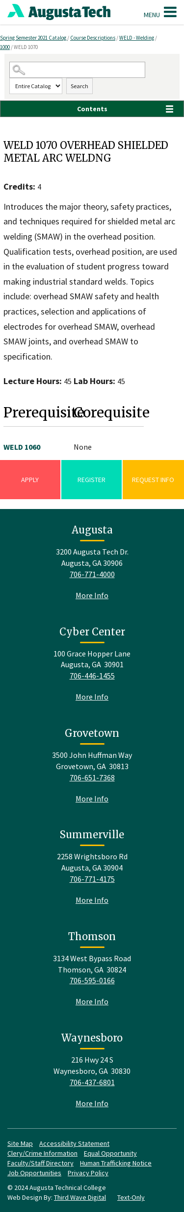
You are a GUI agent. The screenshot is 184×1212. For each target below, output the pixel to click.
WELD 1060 (21, 447)
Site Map (20, 1143)
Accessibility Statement (74, 1143)
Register (91, 479)
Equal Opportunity (110, 1153)
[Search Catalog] (77, 70)
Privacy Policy (88, 1172)
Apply (30, 479)
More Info (92, 595)
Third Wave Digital (80, 1197)
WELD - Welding (136, 37)
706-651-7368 (92, 777)
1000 (5, 47)
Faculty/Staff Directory (40, 1163)
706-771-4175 (92, 879)
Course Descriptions (92, 37)
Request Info (153, 479)
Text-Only (131, 1197)
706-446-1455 (92, 675)
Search (79, 86)
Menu (160, 11)
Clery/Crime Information (42, 1153)
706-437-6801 (92, 1082)
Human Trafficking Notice (116, 1163)
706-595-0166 (92, 980)
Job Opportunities (34, 1172)
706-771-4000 (92, 574)
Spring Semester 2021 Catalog (33, 37)
